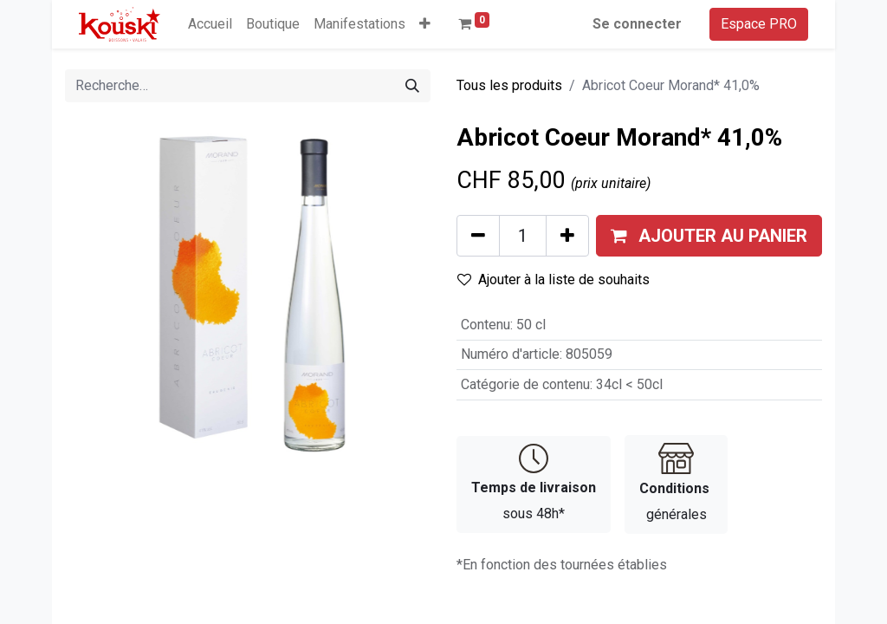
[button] (424, 24)
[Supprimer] (478, 236)
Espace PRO (759, 24)
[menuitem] (210, 24)
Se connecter (637, 24)
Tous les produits (509, 85)
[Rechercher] (412, 85)
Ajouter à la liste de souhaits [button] (553, 279)
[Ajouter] (567, 236)
